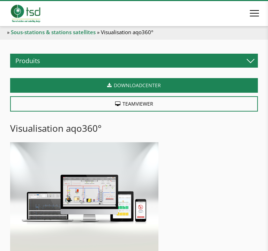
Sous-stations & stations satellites (53, 32)
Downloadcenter (137, 85)
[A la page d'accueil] (35, 14)
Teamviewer (137, 103)
